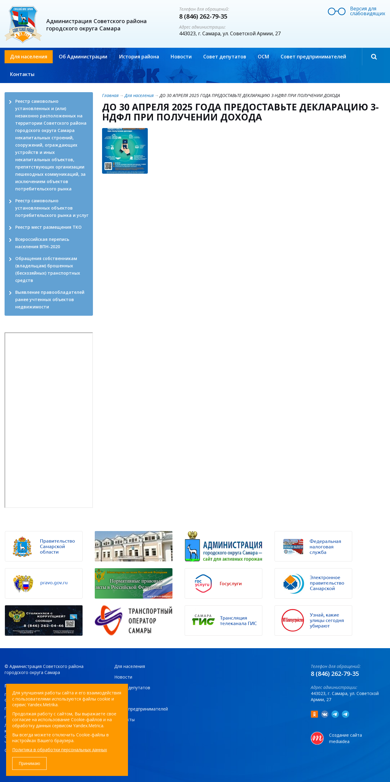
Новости (181, 56)
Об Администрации (83, 56)
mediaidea (339, 741)
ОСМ (263, 56)
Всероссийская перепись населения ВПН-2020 (42, 242)
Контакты (22, 74)
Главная (110, 95)
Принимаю (29, 763)
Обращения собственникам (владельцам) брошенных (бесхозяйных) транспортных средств (47, 269)
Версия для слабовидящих (367, 11)
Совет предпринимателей (313, 56)
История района (139, 56)
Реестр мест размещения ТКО (48, 227)
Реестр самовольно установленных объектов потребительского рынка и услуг (51, 208)
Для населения (28, 56)
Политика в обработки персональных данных (59, 749)
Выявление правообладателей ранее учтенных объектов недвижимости (49, 299)
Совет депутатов (224, 56)
